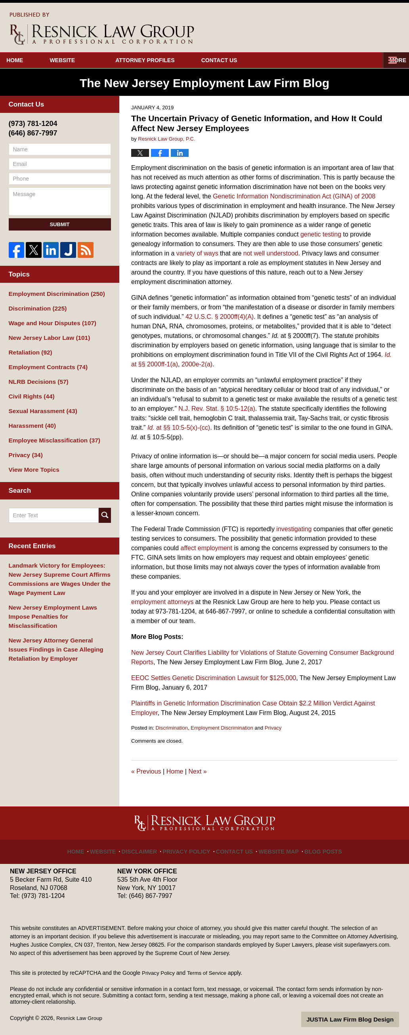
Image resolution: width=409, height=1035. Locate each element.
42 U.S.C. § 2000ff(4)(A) (219, 316)
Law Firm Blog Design (361, 1019)
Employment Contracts (45, 362)
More (392, 60)
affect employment (206, 548)
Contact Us (261, 60)
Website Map (274, 847)
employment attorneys (162, 602)
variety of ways (197, 253)
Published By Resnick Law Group (346, 28)
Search (105, 504)
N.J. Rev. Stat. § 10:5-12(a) (216, 408)
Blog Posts (315, 847)
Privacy (273, 728)
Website (90, 60)
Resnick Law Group (80, 1018)
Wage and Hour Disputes (49, 321)
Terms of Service (209, 973)
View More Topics (32, 459)
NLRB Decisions (36, 376)
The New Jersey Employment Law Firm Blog (102, 29)
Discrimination (171, 728)
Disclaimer (147, 847)
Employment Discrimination (222, 728)
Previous (146, 771)
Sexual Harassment (40, 404)
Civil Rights (30, 390)
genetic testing (320, 234)
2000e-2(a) (197, 364)
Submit (59, 224)
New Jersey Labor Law (46, 335)
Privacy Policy (190, 847)
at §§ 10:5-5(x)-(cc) (178, 427)
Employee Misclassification (50, 432)
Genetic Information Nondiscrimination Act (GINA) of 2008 (294, 196)
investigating (294, 529)
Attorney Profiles (172, 60)
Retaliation (28, 348)
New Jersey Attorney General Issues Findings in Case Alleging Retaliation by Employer (57, 623)
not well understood (270, 253)
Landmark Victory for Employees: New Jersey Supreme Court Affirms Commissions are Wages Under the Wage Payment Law (59, 566)
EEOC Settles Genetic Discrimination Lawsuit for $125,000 (213, 678)
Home (28, 60)
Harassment (30, 418)
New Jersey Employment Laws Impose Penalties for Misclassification (60, 597)
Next (197, 771)
